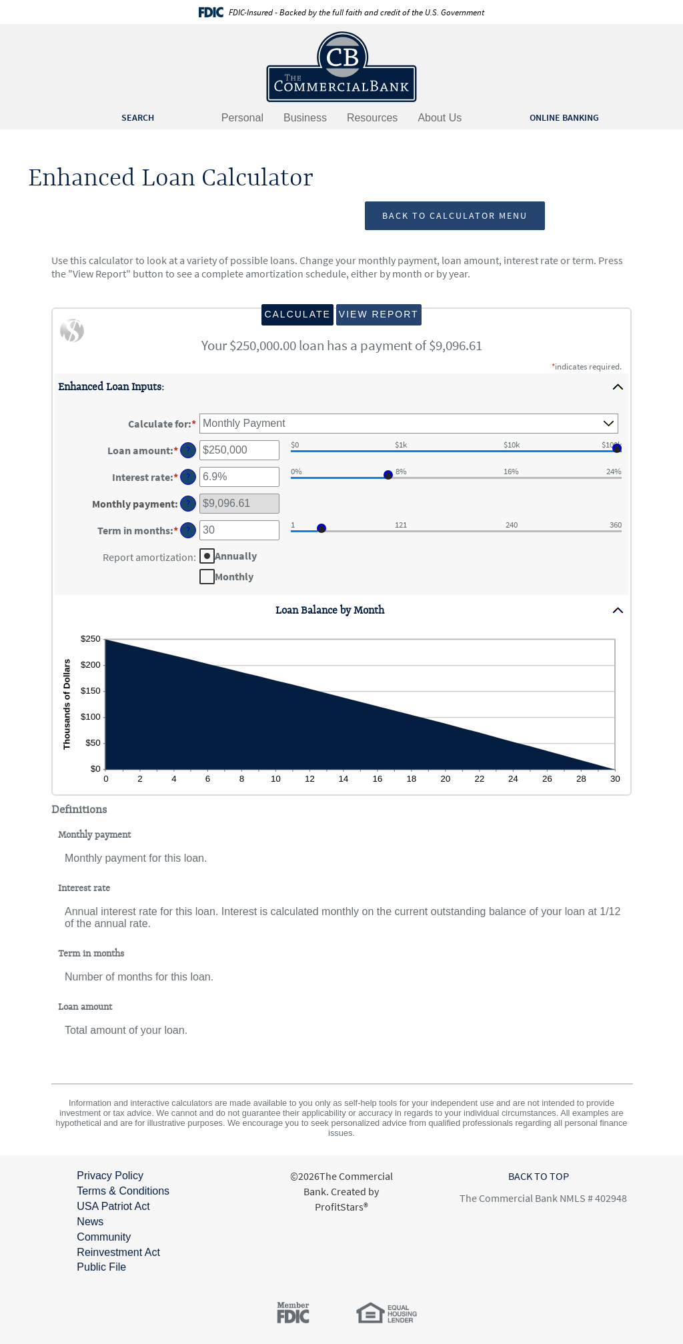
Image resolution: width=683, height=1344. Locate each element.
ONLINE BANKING (564, 117)
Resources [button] (372, 117)
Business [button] (305, 117)
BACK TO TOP (538, 1176)
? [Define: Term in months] (188, 530)
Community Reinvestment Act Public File (118, 1252)
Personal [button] (242, 117)
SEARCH (137, 117)
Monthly (234, 575)
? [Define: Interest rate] (188, 477)
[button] (341, 387)
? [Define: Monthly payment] (188, 504)
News (90, 1221)
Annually (236, 555)
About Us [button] (440, 117)
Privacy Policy (110, 1175)
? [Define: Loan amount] (188, 450)
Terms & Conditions (123, 1191)
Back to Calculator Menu (455, 215)
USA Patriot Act (113, 1206)
